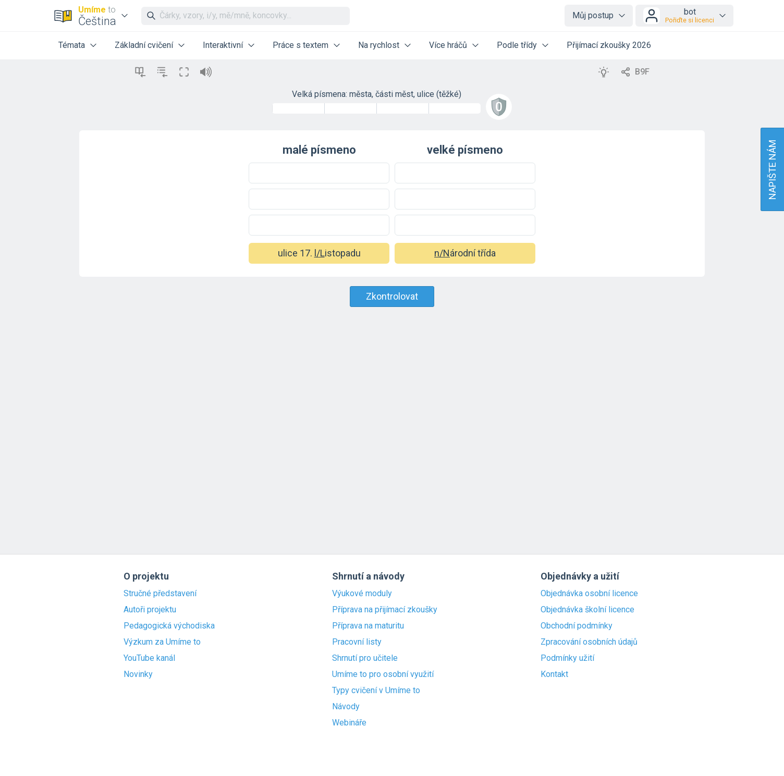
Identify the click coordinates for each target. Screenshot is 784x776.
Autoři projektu (150, 609)
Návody (346, 706)
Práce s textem (300, 45)
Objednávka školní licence (587, 609)
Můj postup (593, 15)
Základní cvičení (144, 45)
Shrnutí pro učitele (365, 658)
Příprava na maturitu (368, 626)
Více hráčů (448, 45)
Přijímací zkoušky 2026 (609, 45)
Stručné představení (160, 593)
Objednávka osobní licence (589, 593)
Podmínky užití (567, 658)
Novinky (138, 674)
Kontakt (554, 674)
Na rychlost (378, 45)
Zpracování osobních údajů (589, 642)
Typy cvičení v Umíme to (376, 690)
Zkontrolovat (392, 296)
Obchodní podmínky (576, 626)
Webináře (349, 723)
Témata (71, 45)
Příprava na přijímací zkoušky (384, 609)
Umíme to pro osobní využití (383, 674)
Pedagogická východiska (169, 626)
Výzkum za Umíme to (162, 642)
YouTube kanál (149, 658)
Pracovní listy (357, 642)
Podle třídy (517, 45)
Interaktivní (223, 45)
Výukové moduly (362, 593)
